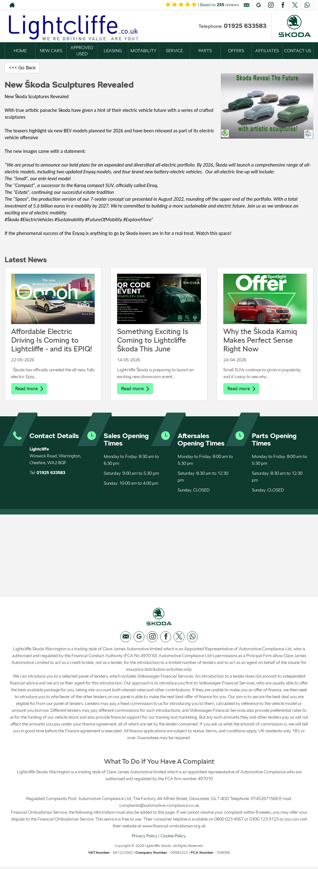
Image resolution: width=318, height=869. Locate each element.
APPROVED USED (81, 50)
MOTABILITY (143, 50)
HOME (20, 50)
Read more (29, 389)
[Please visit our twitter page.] (295, 5)
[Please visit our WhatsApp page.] (307, 5)
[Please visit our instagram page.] (271, 5)
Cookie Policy (173, 837)
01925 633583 (245, 26)
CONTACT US (297, 50)
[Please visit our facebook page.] (283, 5)
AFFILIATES (267, 50)
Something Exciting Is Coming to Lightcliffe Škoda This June (152, 340)
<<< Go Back (23, 68)
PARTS (205, 50)
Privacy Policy (144, 837)
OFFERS (236, 50)
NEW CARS (51, 50)
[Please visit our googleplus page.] (258, 5)
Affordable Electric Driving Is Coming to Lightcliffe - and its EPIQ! (51, 340)
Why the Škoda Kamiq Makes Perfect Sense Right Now (260, 340)
